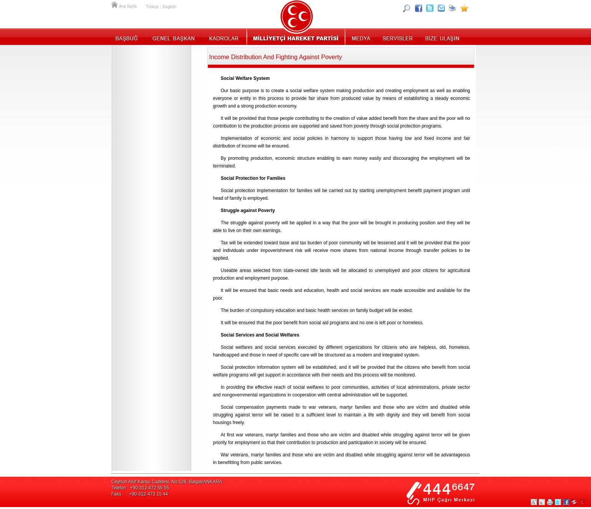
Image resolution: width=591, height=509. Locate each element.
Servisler (397, 36)
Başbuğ (128, 36)
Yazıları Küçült (542, 502)
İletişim (441, 36)
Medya (360, 36)
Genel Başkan (173, 36)
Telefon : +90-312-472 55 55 (140, 488)
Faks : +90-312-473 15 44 (139, 494)
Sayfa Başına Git (582, 502)
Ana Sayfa (115, 4)
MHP (296, 36)
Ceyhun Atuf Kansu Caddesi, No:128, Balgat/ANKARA (166, 481)
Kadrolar (223, 36)
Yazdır (550, 502)
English (169, 6)
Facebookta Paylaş (566, 502)
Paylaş (574, 502)
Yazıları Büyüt (534, 502)
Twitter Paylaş (558, 502)
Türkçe (152, 6)
